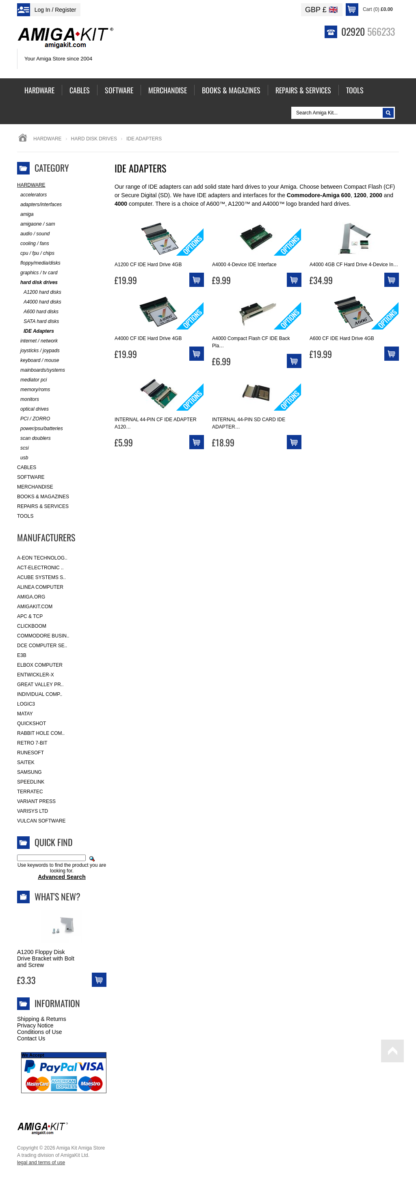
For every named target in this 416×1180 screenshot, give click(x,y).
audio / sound (33, 233)
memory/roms (33, 389)
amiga (25, 214)
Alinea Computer (40, 587)
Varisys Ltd (32, 811)
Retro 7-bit (32, 743)
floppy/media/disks (39, 263)
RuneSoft (30, 753)
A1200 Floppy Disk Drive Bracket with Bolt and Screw (45, 958)
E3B (21, 655)
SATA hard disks (38, 321)
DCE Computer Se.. (42, 645)
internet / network (37, 341)
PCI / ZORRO (33, 419)
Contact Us (31, 1038)
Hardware (47, 139)
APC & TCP (30, 616)
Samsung (29, 772)
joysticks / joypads (38, 350)
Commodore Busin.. (43, 636)
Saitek (26, 762)
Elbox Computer (40, 665)
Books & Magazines (43, 497)
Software (31, 477)
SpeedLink (30, 782)
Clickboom (31, 626)
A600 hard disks (37, 311)
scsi (23, 448)
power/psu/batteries (40, 428)
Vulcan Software (41, 821)
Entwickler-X (35, 675)
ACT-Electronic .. (40, 568)
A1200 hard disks (39, 292)
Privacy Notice (35, 1025)
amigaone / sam (36, 224)
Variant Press (36, 801)
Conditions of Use (39, 1032)
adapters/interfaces (39, 204)
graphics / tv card (37, 272)
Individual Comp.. (39, 694)
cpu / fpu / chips (35, 253)
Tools (25, 516)
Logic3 (26, 704)
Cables (26, 467)
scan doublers (34, 438)
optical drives (33, 409)
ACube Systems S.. (41, 577)
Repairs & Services (43, 506)
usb (22, 457)
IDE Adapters (35, 331)
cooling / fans (33, 243)
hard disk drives (94, 139)
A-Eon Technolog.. (42, 558)
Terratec (30, 792)
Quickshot (31, 723)
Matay (25, 714)
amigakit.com (34, 606)
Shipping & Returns (41, 1019)
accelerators (32, 195)
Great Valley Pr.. (40, 684)
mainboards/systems (41, 370)
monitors (28, 399)
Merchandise (35, 487)
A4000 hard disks (39, 302)
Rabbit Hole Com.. (41, 733)
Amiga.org (31, 597)
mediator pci (32, 380)
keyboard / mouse (38, 360)
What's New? (57, 896)
